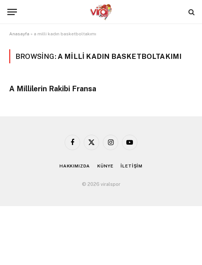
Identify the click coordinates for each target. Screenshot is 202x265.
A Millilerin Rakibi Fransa (52, 88)
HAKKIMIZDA (74, 166)
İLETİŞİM (131, 166)
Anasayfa (19, 33)
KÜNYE (105, 166)
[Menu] (12, 12)
